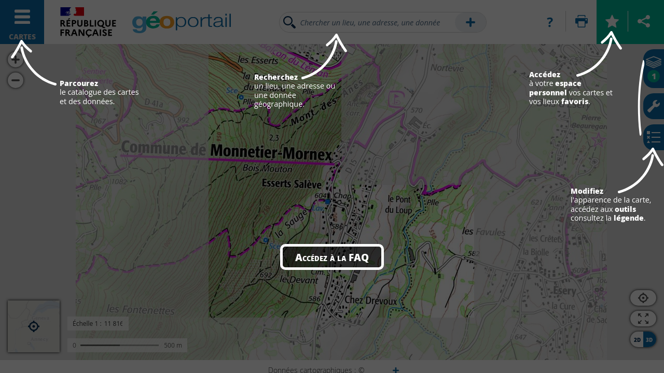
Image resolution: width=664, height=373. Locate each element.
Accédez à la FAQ (332, 257)
